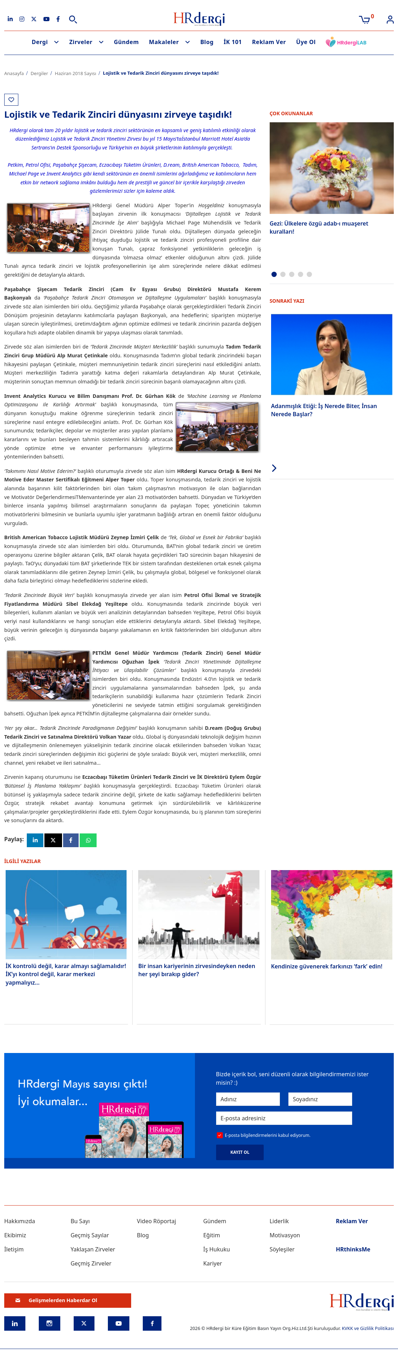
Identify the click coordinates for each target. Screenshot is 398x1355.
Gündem (126, 42)
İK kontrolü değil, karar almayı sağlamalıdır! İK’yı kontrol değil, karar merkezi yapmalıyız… (66, 975)
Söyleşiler (282, 1251)
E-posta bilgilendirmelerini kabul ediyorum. (268, 1137)
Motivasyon (285, 1236)
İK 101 (233, 42)
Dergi (40, 42)
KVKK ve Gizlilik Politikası (368, 1329)
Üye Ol (306, 42)
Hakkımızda (19, 1222)
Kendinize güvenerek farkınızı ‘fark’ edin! (326, 968)
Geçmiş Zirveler (91, 1265)
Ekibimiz (15, 1236)
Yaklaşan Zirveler (93, 1251)
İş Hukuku (216, 1251)
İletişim (14, 1251)
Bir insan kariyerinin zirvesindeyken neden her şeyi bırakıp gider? (196, 971)
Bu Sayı (80, 1222)
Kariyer (212, 1265)
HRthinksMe (353, 1251)
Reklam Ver (269, 42)
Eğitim (211, 1236)
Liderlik (279, 1222)
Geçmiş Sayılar (90, 1236)
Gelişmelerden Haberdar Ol (56, 1301)
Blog (207, 42)
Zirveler (81, 42)
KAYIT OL (240, 1154)
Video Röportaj (156, 1222)
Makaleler (164, 42)
